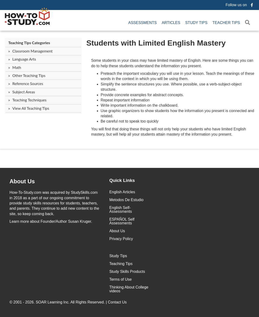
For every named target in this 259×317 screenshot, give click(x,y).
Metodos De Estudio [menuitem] (126, 200)
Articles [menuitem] (171, 23)
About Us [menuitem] (117, 231)
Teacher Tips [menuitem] (226, 23)
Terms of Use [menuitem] (120, 279)
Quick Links (122, 180)
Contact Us (118, 302)
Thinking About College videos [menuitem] (128, 289)
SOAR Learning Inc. (53, 302)
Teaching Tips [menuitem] (120, 264)
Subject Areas (23, 92)
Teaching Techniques (29, 100)
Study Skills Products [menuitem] (127, 272)
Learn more (19, 221)
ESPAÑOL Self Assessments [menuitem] (121, 221)
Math (16, 67)
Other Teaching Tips (28, 75)
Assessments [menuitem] (142, 23)
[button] (248, 23)
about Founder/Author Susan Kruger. (50, 221)
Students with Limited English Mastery (156, 43)
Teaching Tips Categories (29, 42)
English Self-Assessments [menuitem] (120, 209)
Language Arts (24, 59)
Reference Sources (27, 83)
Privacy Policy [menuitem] (121, 239)
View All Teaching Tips (30, 108)
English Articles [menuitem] (122, 192)
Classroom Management (32, 51)
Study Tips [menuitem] (196, 23)
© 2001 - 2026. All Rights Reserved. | (68, 302)
